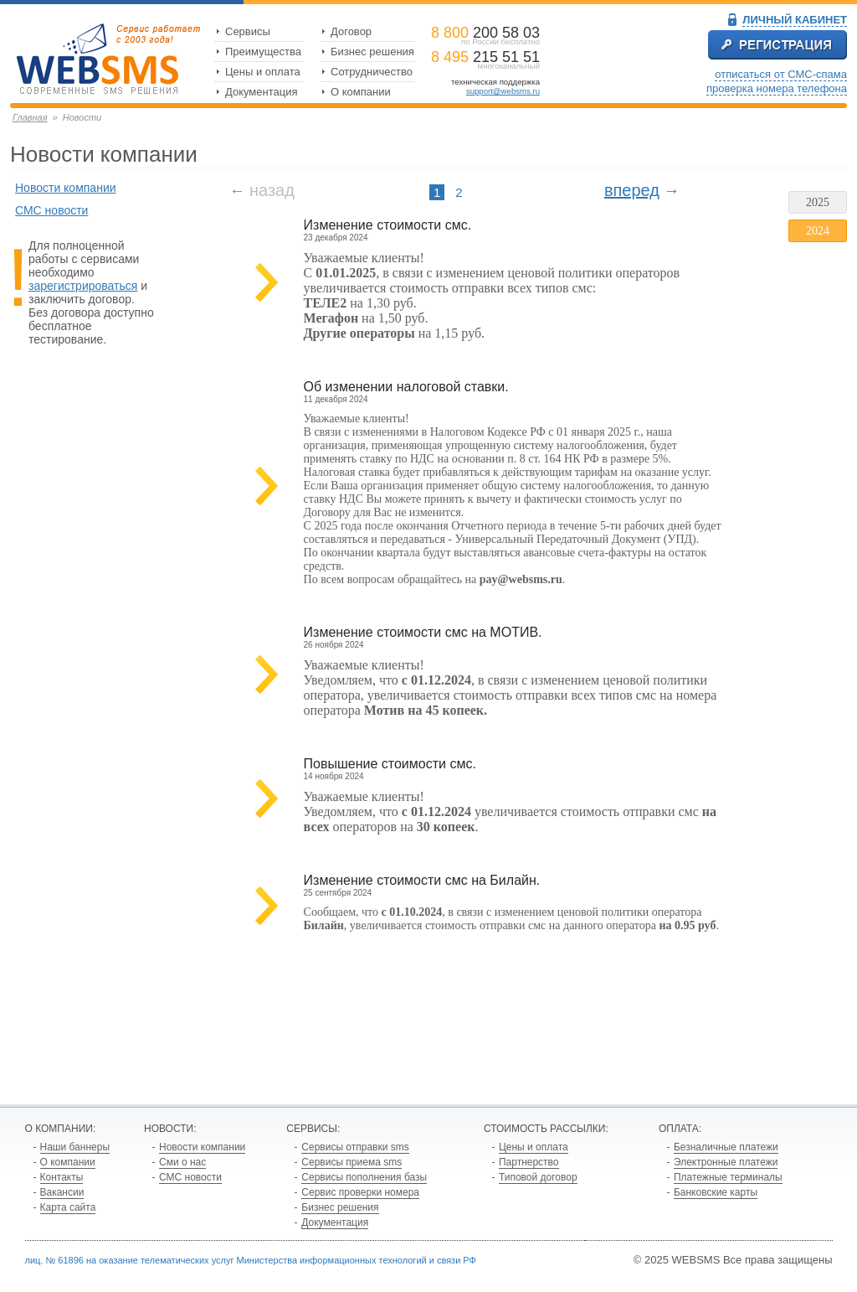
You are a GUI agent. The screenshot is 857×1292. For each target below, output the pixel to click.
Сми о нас (182, 1162)
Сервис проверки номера (360, 1192)
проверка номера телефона (776, 88)
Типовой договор (538, 1177)
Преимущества (263, 51)
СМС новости (51, 210)
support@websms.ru (503, 91)
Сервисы (247, 31)
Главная (30, 117)
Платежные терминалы (728, 1177)
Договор (351, 31)
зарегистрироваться (82, 285)
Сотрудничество (372, 71)
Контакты (62, 1177)
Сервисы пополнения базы (364, 1177)
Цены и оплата (262, 71)
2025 (817, 202)
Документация (261, 91)
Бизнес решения (372, 51)
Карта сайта (68, 1207)
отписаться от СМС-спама (781, 74)
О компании (361, 91)
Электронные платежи (726, 1162)
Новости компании (65, 187)
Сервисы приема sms (351, 1162)
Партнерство (529, 1162)
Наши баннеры (75, 1147)
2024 (817, 231)
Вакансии (62, 1192)
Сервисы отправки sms (354, 1147)
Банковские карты (715, 1192)
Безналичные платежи (726, 1147)
